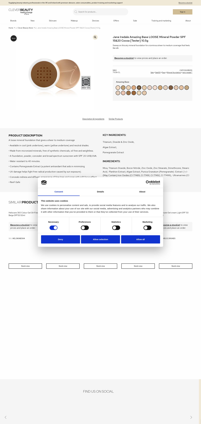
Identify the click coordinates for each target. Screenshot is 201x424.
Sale (135, 21)
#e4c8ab (144, 93)
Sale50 (157, 72)
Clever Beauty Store (25, 28)
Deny (60, 239)
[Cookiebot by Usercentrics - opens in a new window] (148, 182)
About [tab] (142, 192)
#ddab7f (134, 87)
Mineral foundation (174, 72)
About (188, 21)
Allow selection (100, 239)
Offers (116, 21)
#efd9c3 (118, 87)
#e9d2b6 (128, 87)
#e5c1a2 (181, 87)
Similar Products (116, 119)
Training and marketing (161, 21)
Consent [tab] (59, 192)
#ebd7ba (139, 93)
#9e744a (128, 93)
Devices (95, 21)
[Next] (191, 418)
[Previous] (6, 418)
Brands (13, 21)
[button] (95, 37)
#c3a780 (186, 87)
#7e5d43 (171, 87)
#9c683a (134, 93)
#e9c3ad (123, 93)
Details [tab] (100, 192)
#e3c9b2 (176, 87)
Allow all (140, 239)
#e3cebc (165, 87)
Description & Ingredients (93, 119)
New (33, 21)
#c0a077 (123, 87)
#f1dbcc (155, 87)
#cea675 (160, 87)
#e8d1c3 (149, 87)
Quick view (25, 266)
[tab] (93, 119)
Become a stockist (185, 3)
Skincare (53, 21)
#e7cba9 (144, 87)
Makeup (74, 21)
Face (163, 72)
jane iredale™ (187, 72)
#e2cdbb (118, 93)
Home (11, 28)
